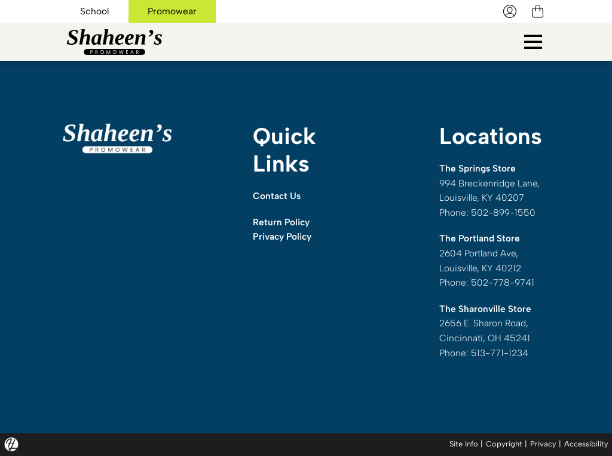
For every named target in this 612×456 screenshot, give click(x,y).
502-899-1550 (503, 212)
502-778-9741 (502, 282)
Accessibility (586, 443)
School (94, 11)
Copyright (504, 443)
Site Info (463, 443)
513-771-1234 (499, 353)
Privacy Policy (282, 236)
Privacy (543, 443)
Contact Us (277, 195)
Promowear (172, 11)
